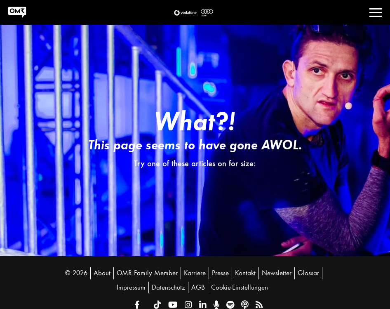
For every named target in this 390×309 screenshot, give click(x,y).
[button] (185, 13)
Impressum (131, 287)
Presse (220, 273)
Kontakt (245, 273)
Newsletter (276, 273)
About (102, 273)
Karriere (195, 273)
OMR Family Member (147, 273)
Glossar (308, 273)
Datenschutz (168, 287)
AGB (198, 287)
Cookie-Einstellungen (239, 287)
